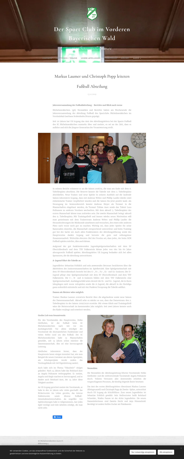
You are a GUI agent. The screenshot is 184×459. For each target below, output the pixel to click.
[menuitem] (48, 58)
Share (57, 417)
